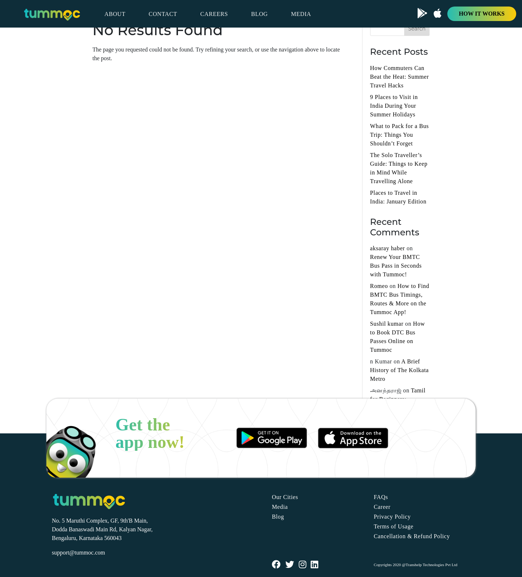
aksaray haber (387, 248)
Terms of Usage (393, 526)
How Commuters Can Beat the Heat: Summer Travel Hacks (399, 76)
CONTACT (163, 14)
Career (382, 507)
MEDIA (301, 14)
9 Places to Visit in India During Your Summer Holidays (394, 106)
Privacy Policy (392, 517)
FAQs (381, 497)
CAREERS (214, 14)
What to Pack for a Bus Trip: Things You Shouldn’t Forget (399, 135)
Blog (278, 517)
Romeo (379, 286)
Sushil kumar (386, 324)
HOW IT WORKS (482, 14)
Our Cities (285, 497)
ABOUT (114, 14)
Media (280, 507)
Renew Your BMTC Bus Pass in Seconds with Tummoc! (396, 265)
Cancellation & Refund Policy (412, 536)
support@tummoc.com (78, 552)
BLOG (259, 14)
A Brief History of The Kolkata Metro (399, 370)
